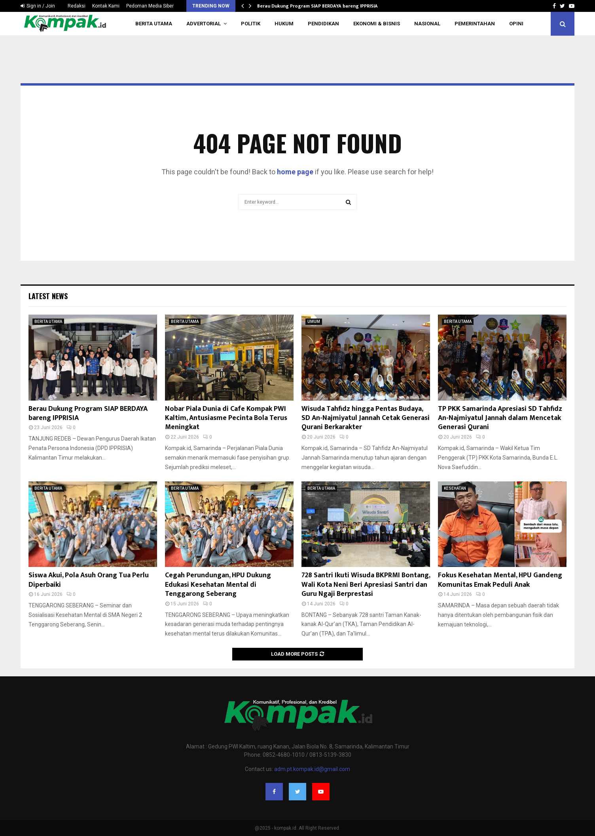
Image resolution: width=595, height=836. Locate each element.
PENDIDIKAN (323, 24)
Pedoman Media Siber (150, 6)
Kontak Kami (105, 6)
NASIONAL (427, 24)
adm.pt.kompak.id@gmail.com (312, 769)
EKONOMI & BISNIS (376, 24)
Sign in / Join (38, 6)
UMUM (313, 321)
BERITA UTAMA (153, 24)
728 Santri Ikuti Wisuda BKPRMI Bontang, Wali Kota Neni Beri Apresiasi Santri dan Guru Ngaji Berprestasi (365, 584)
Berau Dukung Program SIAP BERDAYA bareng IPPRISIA (317, 6)
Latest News (48, 296)
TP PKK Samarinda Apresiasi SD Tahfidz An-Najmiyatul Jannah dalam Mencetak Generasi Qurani (500, 418)
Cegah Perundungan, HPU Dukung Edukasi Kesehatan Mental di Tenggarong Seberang (218, 584)
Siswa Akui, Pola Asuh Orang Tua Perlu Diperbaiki (88, 579)
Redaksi (76, 6)
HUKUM (284, 24)
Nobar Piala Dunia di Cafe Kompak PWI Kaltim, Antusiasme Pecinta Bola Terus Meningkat (226, 418)
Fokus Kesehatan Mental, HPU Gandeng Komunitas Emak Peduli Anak (500, 579)
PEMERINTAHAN (475, 24)
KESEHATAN (455, 488)
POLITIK (250, 24)
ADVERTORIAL (203, 24)
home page (295, 172)
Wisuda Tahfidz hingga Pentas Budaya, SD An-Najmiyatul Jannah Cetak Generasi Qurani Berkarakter (365, 418)
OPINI (516, 24)
